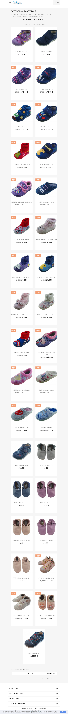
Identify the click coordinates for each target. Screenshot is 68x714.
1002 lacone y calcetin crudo (46, 315)
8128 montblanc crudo (46, 390)
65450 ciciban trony (21, 465)
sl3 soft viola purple (46, 503)
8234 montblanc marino (46, 202)
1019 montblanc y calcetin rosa (21, 315)
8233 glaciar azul (46, 428)
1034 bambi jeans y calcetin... (46, 277)
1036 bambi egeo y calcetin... (21, 352)
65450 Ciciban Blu (46, 52)
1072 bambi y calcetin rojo (21, 164)
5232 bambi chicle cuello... (21, 390)
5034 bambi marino (46, 164)
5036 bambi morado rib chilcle (21, 202)
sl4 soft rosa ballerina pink (21, 540)
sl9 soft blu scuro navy (21, 503)
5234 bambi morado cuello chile (46, 353)
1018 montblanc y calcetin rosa (46, 240)
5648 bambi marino (46, 89)
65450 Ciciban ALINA (21, 52)
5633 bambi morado (21, 89)
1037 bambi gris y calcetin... (21, 240)
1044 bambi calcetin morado (21, 277)
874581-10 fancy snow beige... (22, 616)
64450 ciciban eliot (34, 653)
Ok (63, 712)
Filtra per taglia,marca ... (34, 19)
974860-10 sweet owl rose (46, 616)
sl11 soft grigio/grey (46, 465)
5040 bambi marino (46, 127)
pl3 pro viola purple (46, 540)
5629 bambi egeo (21, 127)
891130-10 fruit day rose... (46, 578)
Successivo (52, 673)
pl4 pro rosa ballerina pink (21, 578)
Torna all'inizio (48, 679)
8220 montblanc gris (21, 428)
